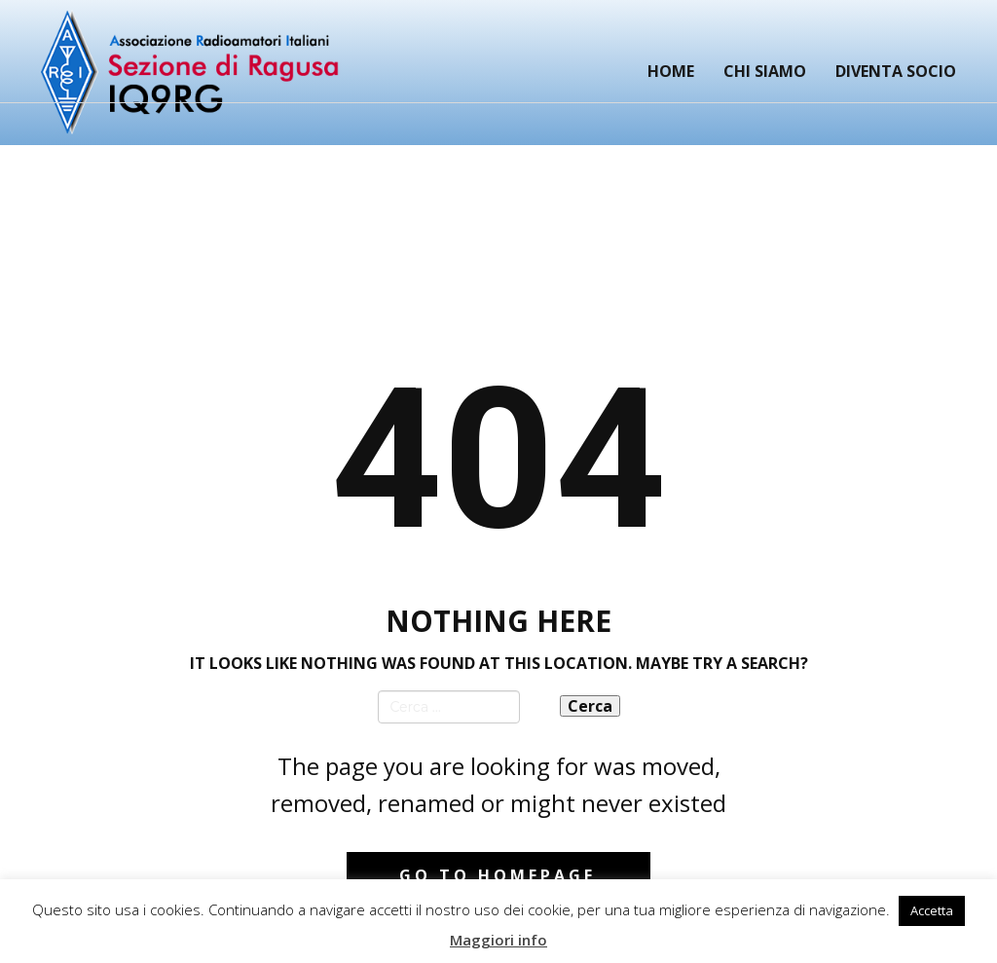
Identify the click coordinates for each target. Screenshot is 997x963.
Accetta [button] (931, 910)
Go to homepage (497, 875)
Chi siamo (764, 71)
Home (670, 71)
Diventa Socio (895, 71)
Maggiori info (498, 939)
